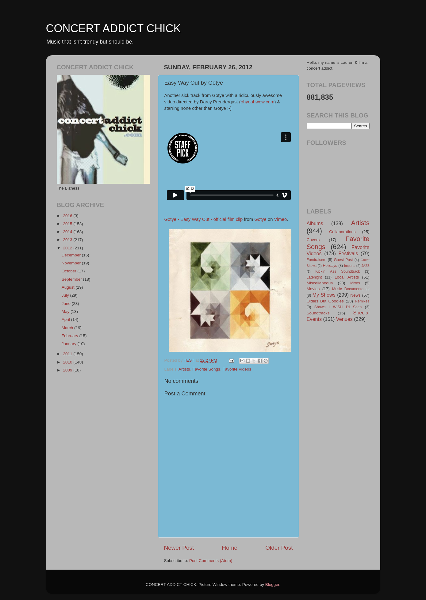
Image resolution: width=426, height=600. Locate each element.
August (69, 287)
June (67, 303)
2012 (68, 248)
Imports (349, 265)
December (72, 255)
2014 (68, 231)
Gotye (260, 219)
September (72, 279)
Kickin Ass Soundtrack (337, 271)
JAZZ (366, 265)
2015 (68, 223)
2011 (68, 354)
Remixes (362, 301)
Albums (315, 223)
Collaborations (342, 231)
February (70, 335)
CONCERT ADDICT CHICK (113, 28)
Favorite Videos (236, 369)
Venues (344, 319)
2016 (68, 215)
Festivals (348, 253)
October (70, 271)
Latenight (314, 277)
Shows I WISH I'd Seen (338, 307)
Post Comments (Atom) (210, 560)
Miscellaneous (320, 283)
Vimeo (280, 219)
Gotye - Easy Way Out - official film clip (203, 219)
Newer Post (179, 547)
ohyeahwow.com (257, 101)
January (70, 343)
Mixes (355, 283)
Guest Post (343, 260)
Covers (313, 239)
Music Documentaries (350, 289)
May (66, 311)
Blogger (272, 584)
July (66, 295)
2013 (68, 239)
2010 (68, 362)
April (66, 319)
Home (229, 547)
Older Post (279, 547)
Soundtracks (318, 313)
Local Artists (347, 277)
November (72, 263)
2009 (68, 370)
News (355, 295)
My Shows (323, 295)
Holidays (330, 265)
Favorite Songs (206, 369)
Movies (313, 289)
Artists (184, 369)
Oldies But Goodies (325, 301)
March (68, 327)
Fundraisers (316, 260)
